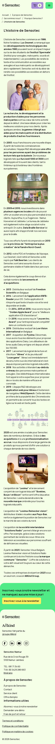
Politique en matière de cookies (17, 731)
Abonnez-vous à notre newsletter (21, 706)
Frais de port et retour (15, 714)
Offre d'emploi (11, 697)
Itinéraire (8, 672)
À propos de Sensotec (15, 685)
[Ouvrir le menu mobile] (49, 5)
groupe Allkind (9, 634)
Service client (10, 693)
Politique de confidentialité (15, 726)
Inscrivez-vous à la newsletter (21, 600)
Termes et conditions (12, 720)
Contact (8, 689)
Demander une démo (14, 710)
